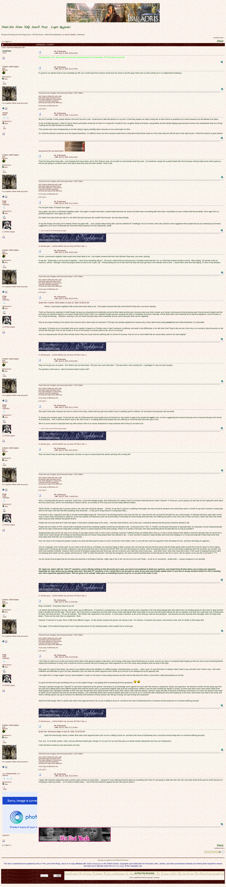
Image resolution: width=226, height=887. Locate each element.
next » (222, 37)
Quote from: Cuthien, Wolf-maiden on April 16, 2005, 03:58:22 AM (64, 303)
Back (144, 881)
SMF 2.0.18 (132, 870)
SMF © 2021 (142, 870)
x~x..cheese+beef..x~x (11, 774)
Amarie (5, 113)
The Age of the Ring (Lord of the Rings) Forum (16, 34)
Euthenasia (80, 34)
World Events (49, 34)
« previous (216, 37)
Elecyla (67, 34)
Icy (63, 34)
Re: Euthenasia (60, 51)
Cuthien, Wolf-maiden (10, 67)
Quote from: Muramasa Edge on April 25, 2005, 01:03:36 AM (61, 732)
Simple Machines (154, 870)
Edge (4, 201)
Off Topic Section (37, 34)
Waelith (72, 34)
